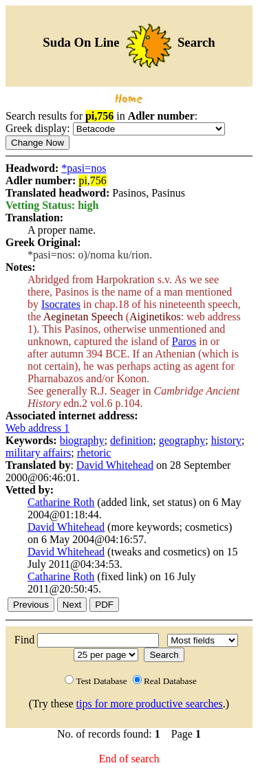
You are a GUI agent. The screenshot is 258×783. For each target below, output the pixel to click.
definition (131, 440)
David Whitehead (114, 465)
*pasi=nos (83, 168)
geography (182, 440)
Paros (184, 341)
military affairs (38, 453)
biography (82, 440)
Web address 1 (37, 428)
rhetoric (94, 453)
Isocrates (60, 304)
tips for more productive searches (149, 703)
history (226, 440)
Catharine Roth (61, 502)
